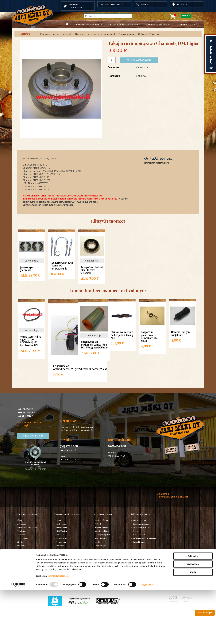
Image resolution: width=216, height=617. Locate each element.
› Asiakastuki (162, 493)
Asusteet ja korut (101, 520)
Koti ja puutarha (139, 520)
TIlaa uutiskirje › (33, 435)
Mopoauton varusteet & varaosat (123, 24)
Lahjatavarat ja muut (188, 24)
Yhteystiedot (146, 4)
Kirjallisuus (21, 531)
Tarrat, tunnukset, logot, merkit (30, 549)
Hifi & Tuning (61, 531)
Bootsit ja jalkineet (101, 531)
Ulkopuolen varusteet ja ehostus (30, 553)
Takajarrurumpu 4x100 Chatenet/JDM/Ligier (139, 34)
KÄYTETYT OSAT (62, 564)
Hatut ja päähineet (101, 527)
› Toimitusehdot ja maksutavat (172, 496)
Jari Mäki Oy (182, 4)
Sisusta (20, 542)
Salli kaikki (193, 583)
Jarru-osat (95, 34)
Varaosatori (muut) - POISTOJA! (30, 570)
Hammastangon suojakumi (180, 333)
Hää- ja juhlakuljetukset (114, 4)
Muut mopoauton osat (65, 556)
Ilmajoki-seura (139, 542)
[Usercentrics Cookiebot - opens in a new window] (18, 612)
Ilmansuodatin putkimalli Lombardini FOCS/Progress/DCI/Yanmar (94, 344)
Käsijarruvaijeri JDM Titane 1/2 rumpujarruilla (61, 265)
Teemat (136, 531)
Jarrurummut (109, 34)
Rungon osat (61, 542)
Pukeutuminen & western (158, 24)
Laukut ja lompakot (102, 535)
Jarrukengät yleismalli (27, 269)
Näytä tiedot (147, 611)
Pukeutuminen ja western (103, 514)
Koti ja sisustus (100, 545)
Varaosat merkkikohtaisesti (67, 560)
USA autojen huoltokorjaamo (75, 6)
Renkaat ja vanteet (24, 538)
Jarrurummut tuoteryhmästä (156, 162)
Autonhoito (21, 524)
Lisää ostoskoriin (139, 60)
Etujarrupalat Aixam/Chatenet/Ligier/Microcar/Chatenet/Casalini (77, 367)
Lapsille (97, 542)
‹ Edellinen (24, 33)
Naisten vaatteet (100, 538)
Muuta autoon (23, 560)
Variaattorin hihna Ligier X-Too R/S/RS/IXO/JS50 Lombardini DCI (30, 341)
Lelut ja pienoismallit (141, 524)
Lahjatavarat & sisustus (140, 514)
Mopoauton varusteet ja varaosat (55, 34)
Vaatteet (97, 524)
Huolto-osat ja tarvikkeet (27, 527)
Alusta (19, 520)
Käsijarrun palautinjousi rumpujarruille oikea (149, 336)
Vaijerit (58, 549)
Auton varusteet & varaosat (86, 24)
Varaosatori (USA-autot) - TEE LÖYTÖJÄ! (28, 565)
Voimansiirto (22, 556)
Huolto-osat (80, 34)
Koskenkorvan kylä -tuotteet (144, 538)
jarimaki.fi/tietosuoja (58, 602)
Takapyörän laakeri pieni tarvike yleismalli (92, 270)
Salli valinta (193, 591)
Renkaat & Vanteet (63, 538)
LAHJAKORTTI (62, 567)
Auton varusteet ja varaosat (26, 514)
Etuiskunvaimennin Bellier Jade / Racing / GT (122, 334)
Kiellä (193, 599)
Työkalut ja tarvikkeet (141, 527)
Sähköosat (21, 545)
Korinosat (21, 535)
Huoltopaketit (61, 527)
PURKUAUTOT (23, 574)
